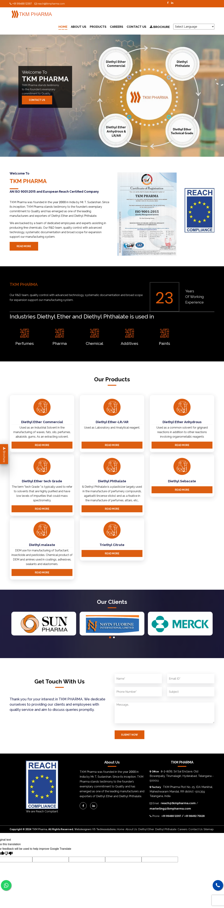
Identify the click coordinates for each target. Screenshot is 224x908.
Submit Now (129, 751)
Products (98, 26)
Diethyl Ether (146, 829)
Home (62, 26)
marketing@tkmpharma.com (170, 808)
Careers (116, 26)
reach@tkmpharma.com (49, 3)
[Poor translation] (8, 854)
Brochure (160, 27)
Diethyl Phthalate (165, 829)
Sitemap (209, 829)
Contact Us (136, 26)
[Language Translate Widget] (193, 26)
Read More (24, 246)
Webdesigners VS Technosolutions (95, 829)
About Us (78, 26)
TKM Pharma (39, 829)
